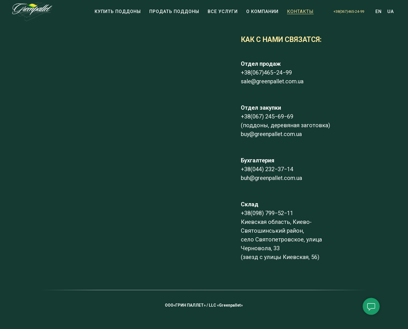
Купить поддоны (118, 11)
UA (390, 11)
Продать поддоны (174, 11)
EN (378, 11)
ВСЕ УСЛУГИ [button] (223, 11)
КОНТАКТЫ (300, 11)
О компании (262, 11)
